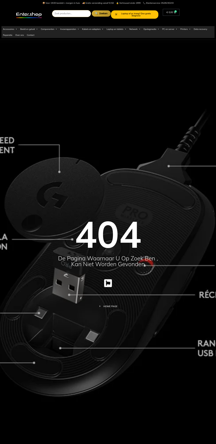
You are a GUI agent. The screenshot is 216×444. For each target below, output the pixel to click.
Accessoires (10, 29)
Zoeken (101, 13)
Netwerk (135, 29)
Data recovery (200, 29)
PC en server (169, 29)
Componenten (49, 29)
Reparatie (7, 35)
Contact (30, 35)
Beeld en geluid (29, 29)
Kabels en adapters (93, 29)
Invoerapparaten (69, 29)
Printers (185, 29)
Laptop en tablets (116, 29)
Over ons (19, 35)
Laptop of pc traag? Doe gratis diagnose (133, 14)
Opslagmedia (151, 29)
